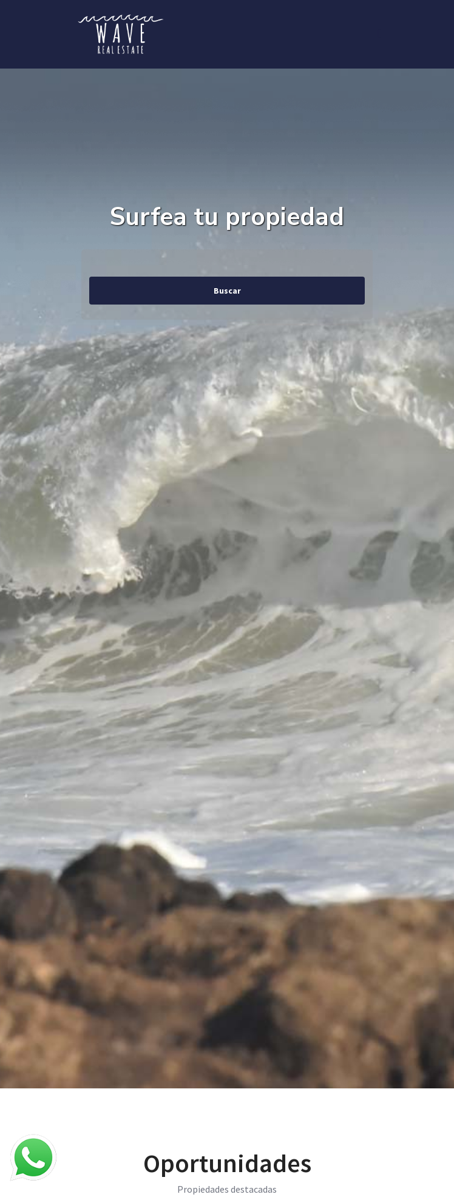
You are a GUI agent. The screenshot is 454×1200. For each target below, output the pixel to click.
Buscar (227, 290)
